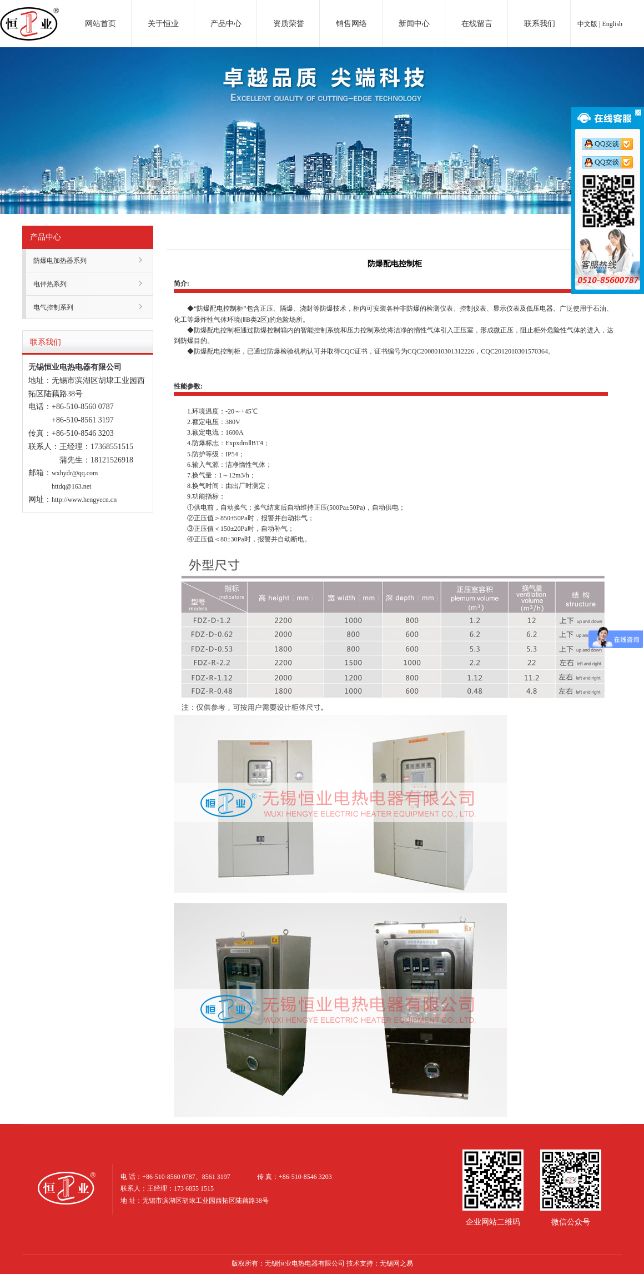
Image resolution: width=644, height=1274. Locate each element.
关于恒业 (163, 23)
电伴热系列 (50, 284)
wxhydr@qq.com (75, 473)
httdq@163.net (71, 486)
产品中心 (226, 23)
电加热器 (29, 13)
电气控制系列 (53, 307)
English (612, 24)
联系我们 (539, 23)
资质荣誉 (288, 23)
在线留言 (476, 23)
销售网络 (351, 23)
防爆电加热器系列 (60, 261)
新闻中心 (414, 23)
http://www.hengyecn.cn (84, 500)
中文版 (587, 24)
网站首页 (100, 23)
